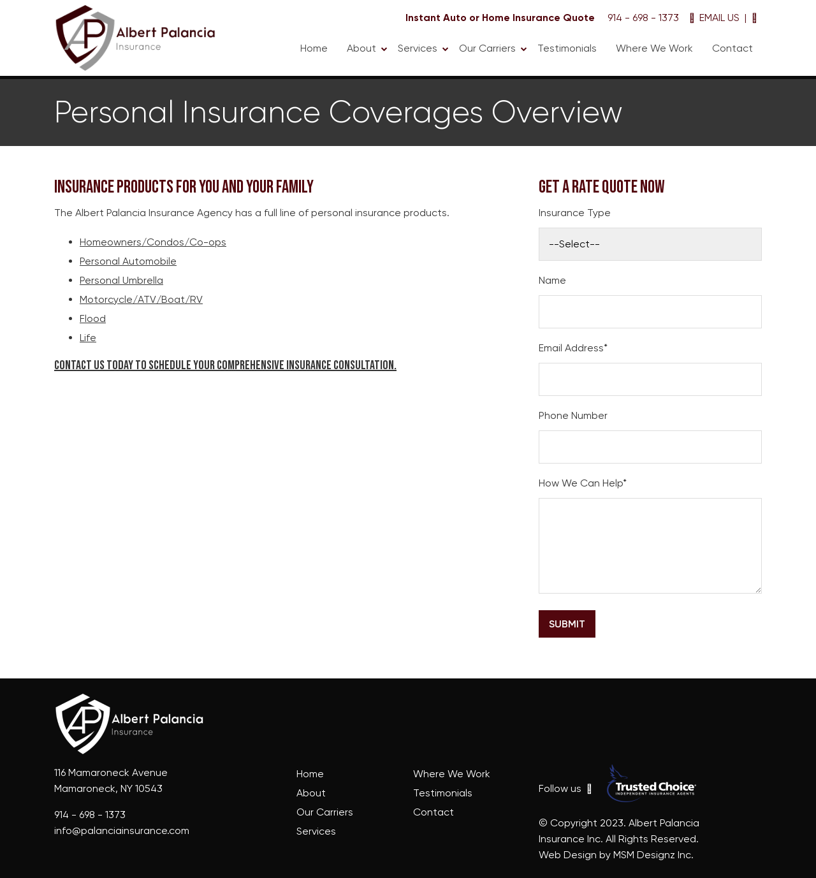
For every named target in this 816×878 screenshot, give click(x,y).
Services (417, 48)
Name (552, 280)
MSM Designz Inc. (653, 855)
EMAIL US (714, 17)
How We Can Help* (583, 483)
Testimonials (567, 48)
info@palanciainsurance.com (121, 830)
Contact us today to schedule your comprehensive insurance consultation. (225, 365)
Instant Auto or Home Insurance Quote (500, 17)
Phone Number (573, 415)
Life (88, 338)
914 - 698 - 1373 (642, 17)
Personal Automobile (128, 261)
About (361, 48)
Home (314, 48)
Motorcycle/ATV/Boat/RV (141, 299)
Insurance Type (575, 213)
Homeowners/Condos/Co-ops (153, 242)
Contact (732, 48)
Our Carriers (487, 48)
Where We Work (654, 48)
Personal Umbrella (121, 280)
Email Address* (573, 348)
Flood (93, 318)
